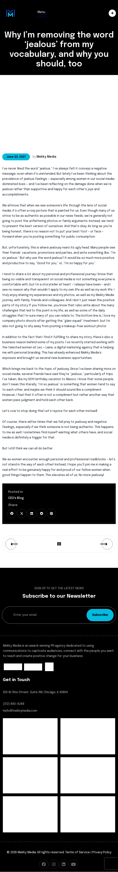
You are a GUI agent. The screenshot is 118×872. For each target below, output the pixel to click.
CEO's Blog (16, 498)
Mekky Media (46, 156)
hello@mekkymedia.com (20, 710)
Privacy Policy (101, 852)
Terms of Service (77, 852)
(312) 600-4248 (13, 704)
